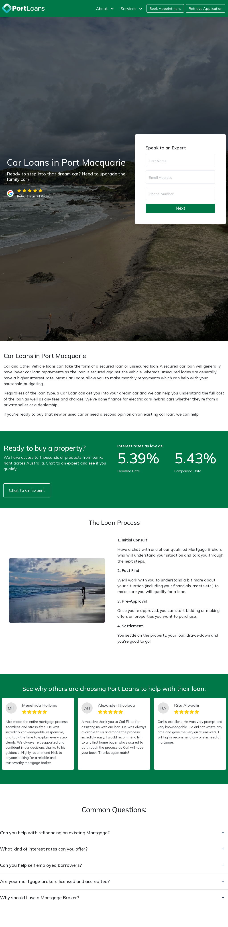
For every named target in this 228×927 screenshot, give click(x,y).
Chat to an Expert (27, 490)
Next (180, 208)
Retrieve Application (205, 8)
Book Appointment (165, 8)
